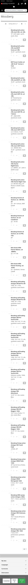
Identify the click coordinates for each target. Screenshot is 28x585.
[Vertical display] (22, 24)
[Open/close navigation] (2, 10)
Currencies (4, 569)
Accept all (22, 581)
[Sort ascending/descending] (6, 24)
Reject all (14, 581)
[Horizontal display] (25, 24)
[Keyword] (14, 10)
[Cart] (14, 6)
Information (5, 573)
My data (3, 561)
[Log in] (18, 4)
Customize (7, 581)
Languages (4, 565)
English (24, 1)
